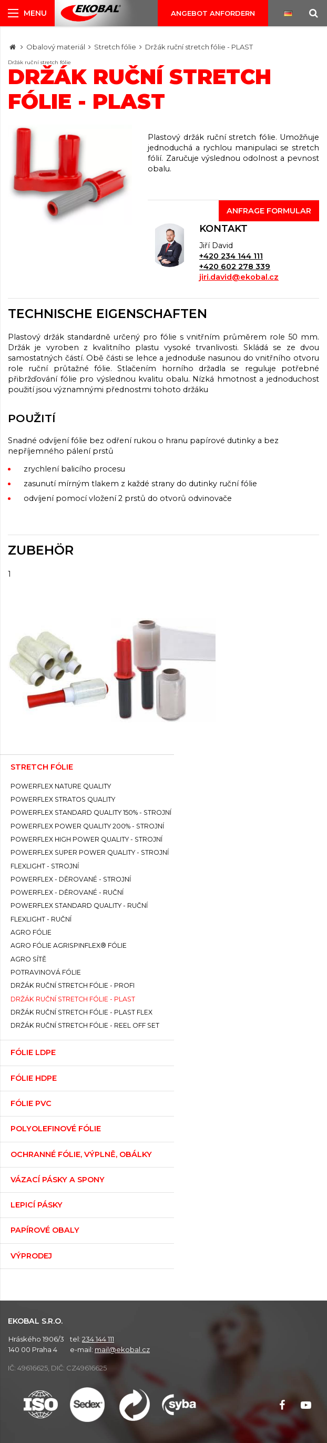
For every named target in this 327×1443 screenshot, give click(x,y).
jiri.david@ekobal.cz (239, 277)
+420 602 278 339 (234, 266)
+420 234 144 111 (231, 256)
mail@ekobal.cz (122, 1349)
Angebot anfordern (213, 13)
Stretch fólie (115, 47)
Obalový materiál (55, 47)
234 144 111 (98, 1339)
